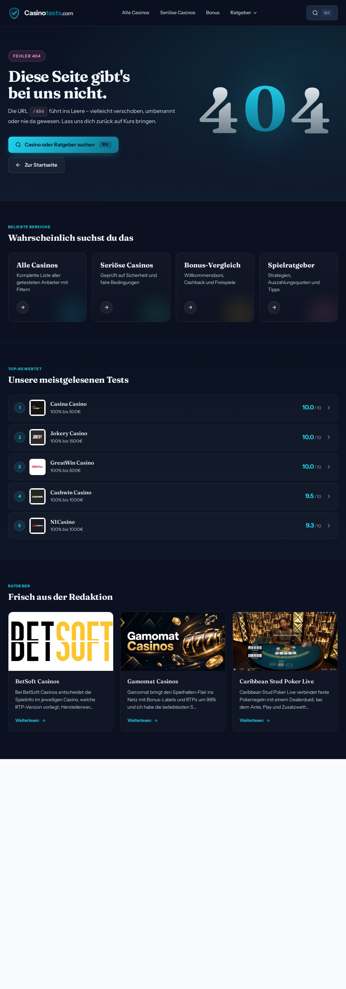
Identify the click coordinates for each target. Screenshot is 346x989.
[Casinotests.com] (40, 13)
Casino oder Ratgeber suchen (63, 144)
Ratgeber (244, 12)
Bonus (213, 12)
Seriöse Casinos (177, 12)
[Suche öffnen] (322, 12)
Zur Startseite (36, 164)
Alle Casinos (135, 12)
